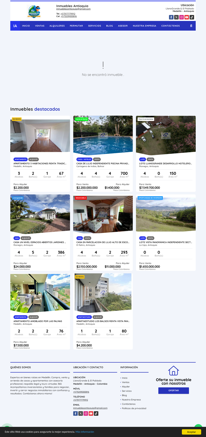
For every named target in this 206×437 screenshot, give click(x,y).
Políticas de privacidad (134, 408)
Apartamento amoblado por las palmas (38, 321)
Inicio (26, 25)
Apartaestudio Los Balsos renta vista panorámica (103, 321)
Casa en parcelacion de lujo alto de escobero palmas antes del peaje (103, 242)
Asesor (123, 25)
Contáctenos (170, 25)
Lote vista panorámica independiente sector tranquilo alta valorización (165, 242)
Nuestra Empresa (144, 25)
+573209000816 (69, 16)
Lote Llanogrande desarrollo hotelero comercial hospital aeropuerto (165, 163)
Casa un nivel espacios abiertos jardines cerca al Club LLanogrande (40, 242)
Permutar (76, 25)
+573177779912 (68, 13)
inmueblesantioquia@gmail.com (73, 8)
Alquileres (57, 25)
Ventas (39, 25)
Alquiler (126, 386)
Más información (85, 432)
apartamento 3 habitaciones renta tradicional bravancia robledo (40, 163)
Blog (109, 25)
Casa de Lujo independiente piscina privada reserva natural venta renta (103, 163)
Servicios (94, 25)
